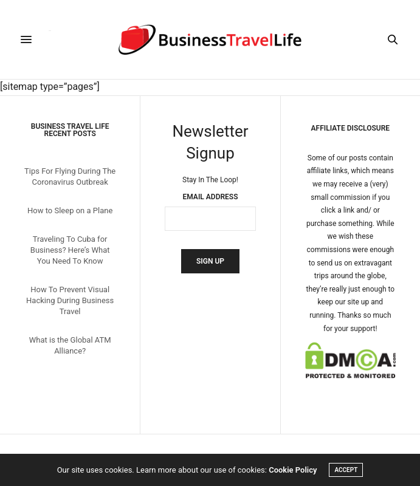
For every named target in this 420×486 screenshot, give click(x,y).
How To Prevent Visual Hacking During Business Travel (70, 300)
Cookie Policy (293, 469)
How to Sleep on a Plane (69, 210)
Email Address (210, 196)
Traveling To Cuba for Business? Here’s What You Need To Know (70, 249)
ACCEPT (345, 470)
